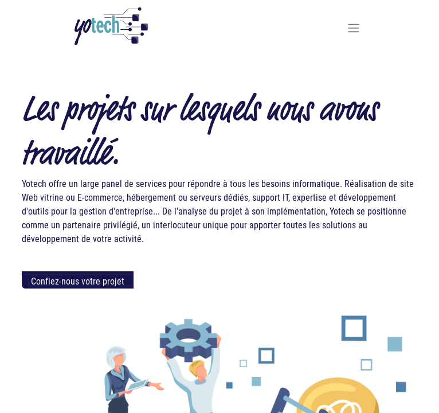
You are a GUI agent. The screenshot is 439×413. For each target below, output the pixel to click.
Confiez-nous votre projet (77, 281)
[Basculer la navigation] (354, 27)
